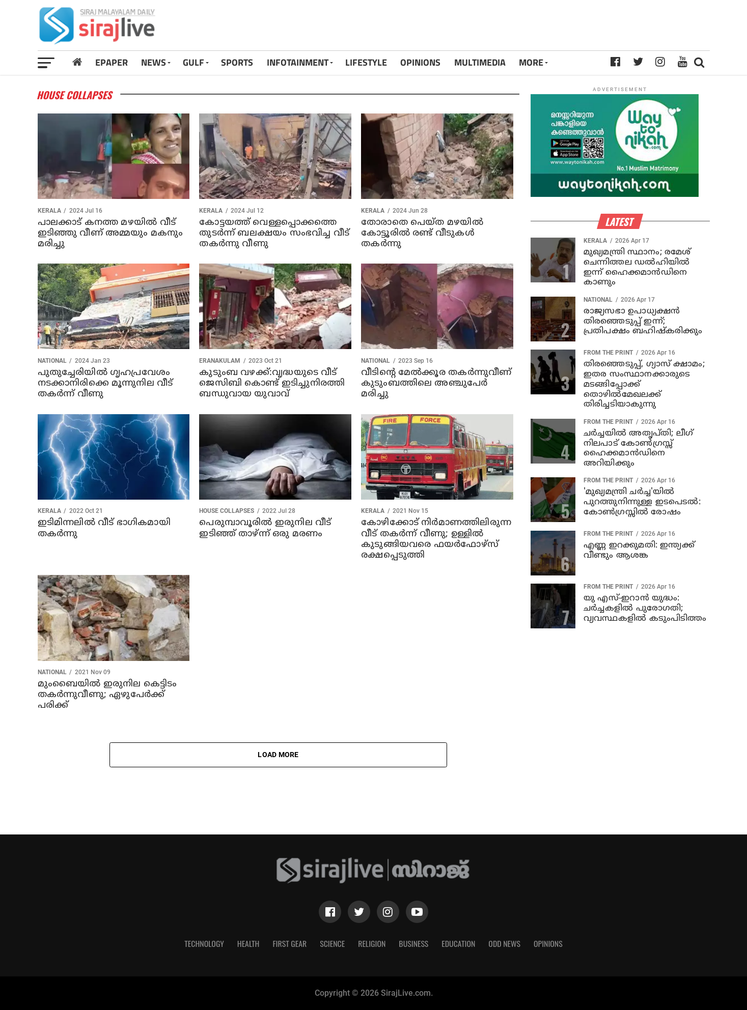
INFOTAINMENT (297, 62)
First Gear (289, 943)
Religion (371, 943)
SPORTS (237, 62)
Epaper (111, 62)
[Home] (77, 62)
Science (332, 943)
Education (458, 943)
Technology (204, 943)
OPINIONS (420, 62)
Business (413, 943)
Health (248, 943)
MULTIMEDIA (480, 62)
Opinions (548, 943)
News (153, 62)
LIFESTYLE (366, 62)
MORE (531, 62)
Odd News (504, 943)
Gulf (193, 62)
